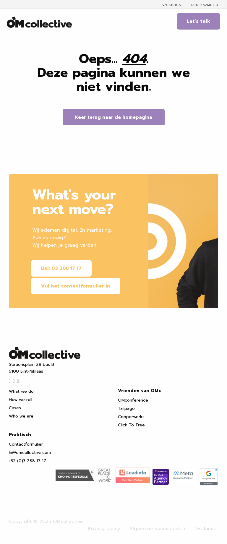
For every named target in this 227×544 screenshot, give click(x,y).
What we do (21, 390)
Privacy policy (104, 524)
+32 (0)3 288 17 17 (27, 459)
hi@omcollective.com (30, 451)
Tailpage (126, 407)
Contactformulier (26, 442)
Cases (15, 406)
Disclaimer (206, 524)
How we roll (20, 398)
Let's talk (198, 21)
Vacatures (171, 5)
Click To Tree (131, 423)
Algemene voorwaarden (157, 524)
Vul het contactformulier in (76, 284)
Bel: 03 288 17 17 (62, 268)
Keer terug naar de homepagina (113, 117)
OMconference (133, 398)
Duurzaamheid (204, 5)
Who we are (21, 414)
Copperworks (131, 415)
